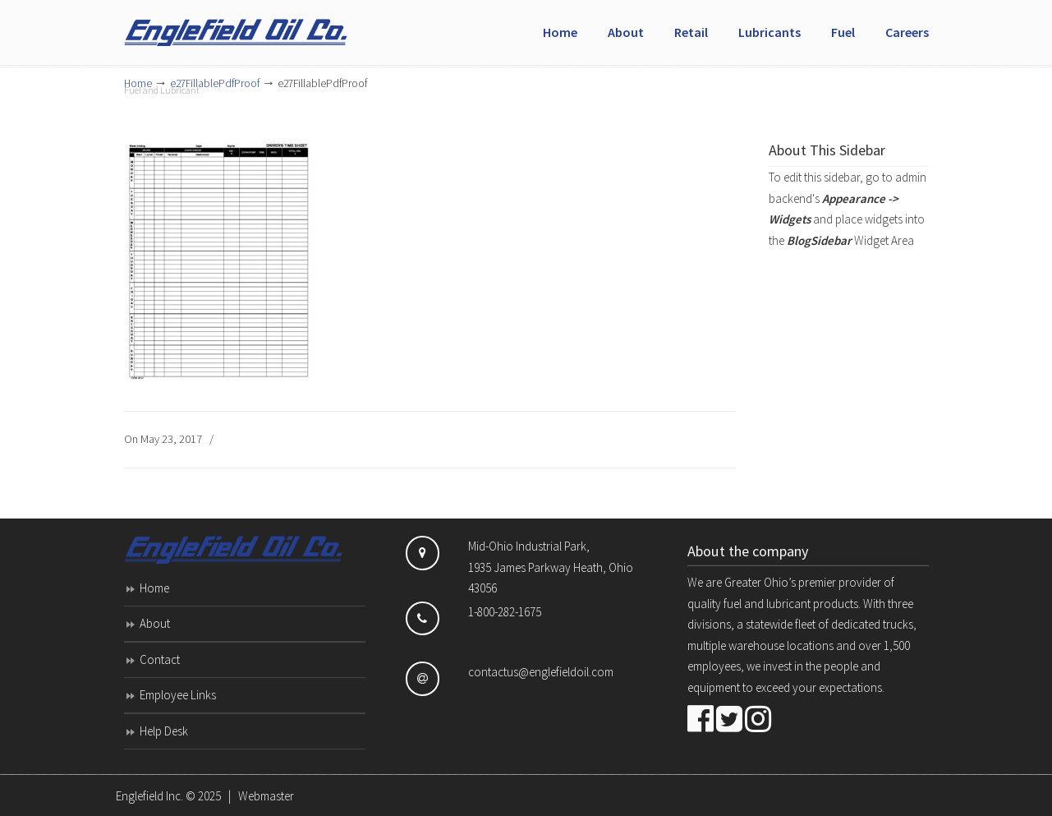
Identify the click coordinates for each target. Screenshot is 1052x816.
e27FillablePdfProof (215, 83)
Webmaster (266, 796)
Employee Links (178, 695)
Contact (160, 659)
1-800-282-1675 (504, 612)
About (155, 623)
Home (154, 588)
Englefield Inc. (149, 796)
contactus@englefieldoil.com (540, 672)
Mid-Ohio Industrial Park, (529, 546)
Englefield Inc (247, 25)
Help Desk (164, 731)
